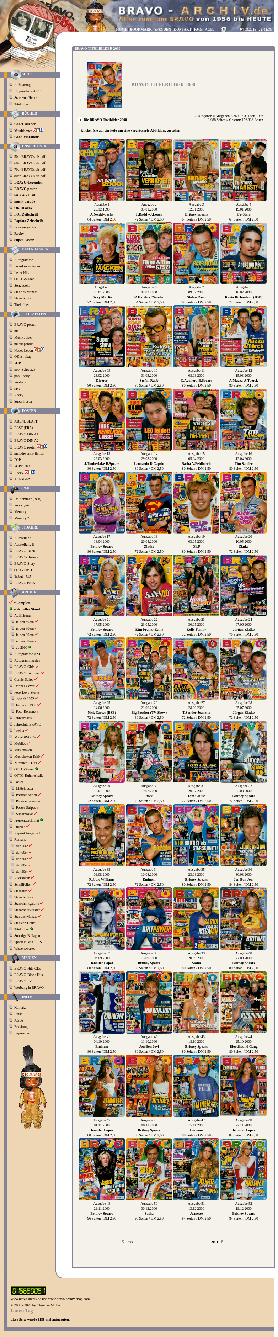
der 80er (22, 865)
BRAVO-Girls (24, 667)
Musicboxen (23, 750)
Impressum (22, 1033)
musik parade (24, 344)
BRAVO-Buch (24, 551)
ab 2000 (21, 647)
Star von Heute (25, 923)
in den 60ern (25, 622)
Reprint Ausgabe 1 (27, 833)
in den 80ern (25, 635)
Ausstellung (22, 538)
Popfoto (20, 382)
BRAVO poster (25, 325)
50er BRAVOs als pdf (29, 157)
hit (16, 331)
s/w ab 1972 (25, 699)
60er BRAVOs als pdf (29, 163)
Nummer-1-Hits (25, 763)
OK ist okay (23, 357)
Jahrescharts (23, 718)
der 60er (22, 852)
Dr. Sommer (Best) (27, 499)
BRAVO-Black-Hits (28, 975)
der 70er (22, 859)
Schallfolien (22, 884)
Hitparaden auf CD (27, 91)
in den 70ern (25, 628)
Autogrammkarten (27, 660)
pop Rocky (22, 376)
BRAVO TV (23, 981)
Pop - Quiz (22, 505)
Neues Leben (29, 350)
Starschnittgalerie (26, 904)
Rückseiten (22, 878)
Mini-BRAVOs (25, 737)
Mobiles (20, 744)
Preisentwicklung (26, 820)
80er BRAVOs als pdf (29, 176)
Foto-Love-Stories (27, 266)
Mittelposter (24, 788)
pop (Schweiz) (24, 369)
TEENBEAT (23, 479)
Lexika (19, 731)
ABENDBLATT (26, 421)
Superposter (24, 814)
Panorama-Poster (28, 801)
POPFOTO (22, 466)
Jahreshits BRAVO (27, 724)
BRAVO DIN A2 (26, 440)
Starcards (20, 891)
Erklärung (21, 1027)
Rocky (19, 395)
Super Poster (23, 401)
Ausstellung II (24, 544)
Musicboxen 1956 (27, 756)
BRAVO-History (26, 557)
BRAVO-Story (24, 564)
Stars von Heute (25, 98)
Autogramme (23, 260)
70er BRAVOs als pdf (29, 169)
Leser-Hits (21, 273)
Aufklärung (22, 85)
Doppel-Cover (24, 686)
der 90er (22, 872)
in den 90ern (25, 641)
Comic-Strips (23, 679)
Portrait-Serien (26, 795)
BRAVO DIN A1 (26, 434)
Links (18, 1014)
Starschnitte (22, 298)
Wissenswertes (24, 948)
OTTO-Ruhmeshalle (28, 776)
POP (17, 363)
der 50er (22, 846)
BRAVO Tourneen (27, 673)
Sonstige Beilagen (27, 936)
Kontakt (20, 1007)
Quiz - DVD (23, 570)
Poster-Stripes (26, 808)
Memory (20, 512)
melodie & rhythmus (29, 453)
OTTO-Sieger (24, 279)
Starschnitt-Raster (27, 910)
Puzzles (19, 827)
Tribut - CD (22, 576)
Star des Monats (25, 292)
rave (17, 389)
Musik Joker (23, 337)
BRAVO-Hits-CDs (27, 968)
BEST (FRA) (24, 428)
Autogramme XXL (27, 654)
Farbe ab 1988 (26, 705)
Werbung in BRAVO (29, 988)
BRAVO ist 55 (24, 583)
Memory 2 (21, 518)
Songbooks (22, 285)
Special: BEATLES (28, 942)
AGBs (18, 1020)
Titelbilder (21, 104)
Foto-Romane (26, 711)
